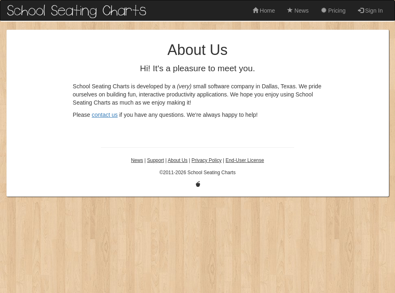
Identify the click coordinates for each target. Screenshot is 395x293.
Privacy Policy (207, 160)
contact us (105, 115)
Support (155, 160)
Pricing (333, 10)
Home (264, 10)
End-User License (244, 160)
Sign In (370, 10)
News (298, 10)
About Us (178, 160)
